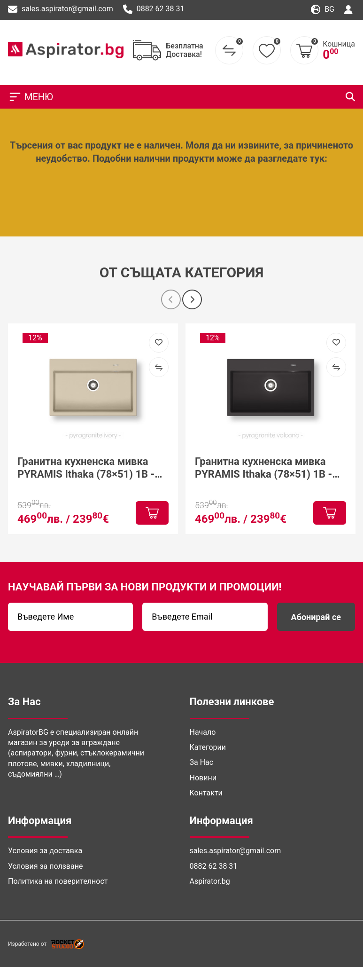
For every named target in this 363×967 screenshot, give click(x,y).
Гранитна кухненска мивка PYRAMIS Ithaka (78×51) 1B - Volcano (263, 468)
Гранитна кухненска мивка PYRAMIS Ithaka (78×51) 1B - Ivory (85, 468)
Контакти (206, 792)
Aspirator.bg (210, 881)
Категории (208, 747)
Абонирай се (316, 617)
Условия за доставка (45, 850)
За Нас (202, 762)
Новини (203, 777)
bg (322, 10)
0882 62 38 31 (154, 9)
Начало (203, 732)
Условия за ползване (45, 866)
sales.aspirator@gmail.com (60, 9)
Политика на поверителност (58, 881)
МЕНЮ (30, 97)
